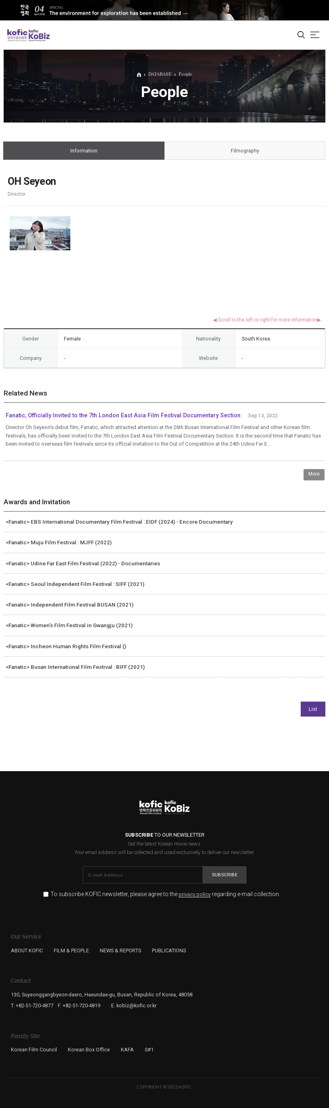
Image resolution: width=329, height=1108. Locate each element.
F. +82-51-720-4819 (79, 1005)
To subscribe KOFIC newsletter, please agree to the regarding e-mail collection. (165, 894)
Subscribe (225, 875)
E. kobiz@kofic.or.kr (133, 1005)
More (314, 474)
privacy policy (195, 894)
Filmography (244, 151)
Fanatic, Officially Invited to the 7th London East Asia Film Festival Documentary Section (123, 415)
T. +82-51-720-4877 (32, 1005)
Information (84, 151)
